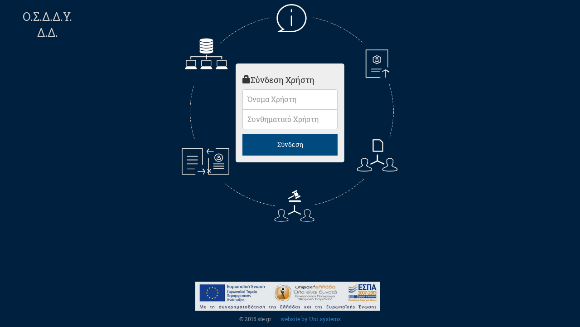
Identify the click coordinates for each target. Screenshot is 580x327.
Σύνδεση (290, 144)
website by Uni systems (310, 318)
